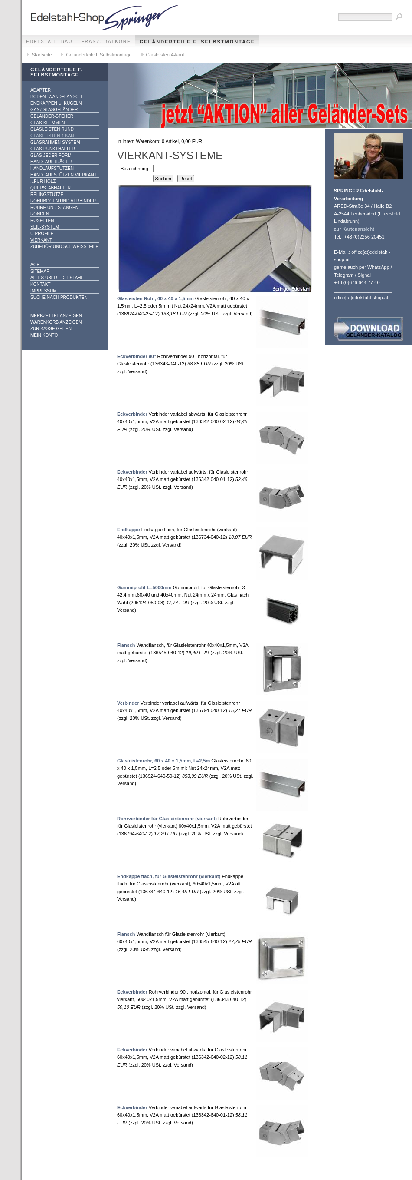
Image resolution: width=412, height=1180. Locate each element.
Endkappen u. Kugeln (56, 103)
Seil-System (44, 227)
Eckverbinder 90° (136, 356)
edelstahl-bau (49, 41)
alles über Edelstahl (56, 277)
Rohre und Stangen (54, 207)
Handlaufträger (51, 161)
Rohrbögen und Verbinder (63, 201)
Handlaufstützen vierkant (63, 174)
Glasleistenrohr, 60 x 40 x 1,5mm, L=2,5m (163, 760)
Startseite (42, 54)
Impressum (43, 290)
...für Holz (43, 181)
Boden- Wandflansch (56, 96)
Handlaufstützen (52, 168)
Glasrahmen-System (55, 142)
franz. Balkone (106, 41)
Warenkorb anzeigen (56, 322)
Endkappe (128, 529)
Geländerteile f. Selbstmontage (197, 41)
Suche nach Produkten (59, 297)
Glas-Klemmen (47, 122)
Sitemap (39, 271)
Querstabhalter (50, 188)
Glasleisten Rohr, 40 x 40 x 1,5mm (155, 298)
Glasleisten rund (52, 129)
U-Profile (41, 233)
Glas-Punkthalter (52, 148)
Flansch (126, 645)
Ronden (39, 214)
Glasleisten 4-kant (165, 54)
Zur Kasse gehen (51, 328)
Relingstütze (46, 194)
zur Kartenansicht (354, 229)
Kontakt (40, 284)
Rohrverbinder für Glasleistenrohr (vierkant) (167, 818)
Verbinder (128, 703)
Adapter (40, 90)
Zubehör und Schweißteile (64, 246)
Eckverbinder (132, 414)
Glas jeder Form (50, 155)
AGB (34, 264)
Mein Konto (44, 335)
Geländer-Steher (51, 116)
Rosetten (42, 220)
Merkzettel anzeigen (56, 315)
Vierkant (41, 240)
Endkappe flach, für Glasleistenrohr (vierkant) (168, 876)
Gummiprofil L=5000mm (144, 587)
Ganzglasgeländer (54, 109)
